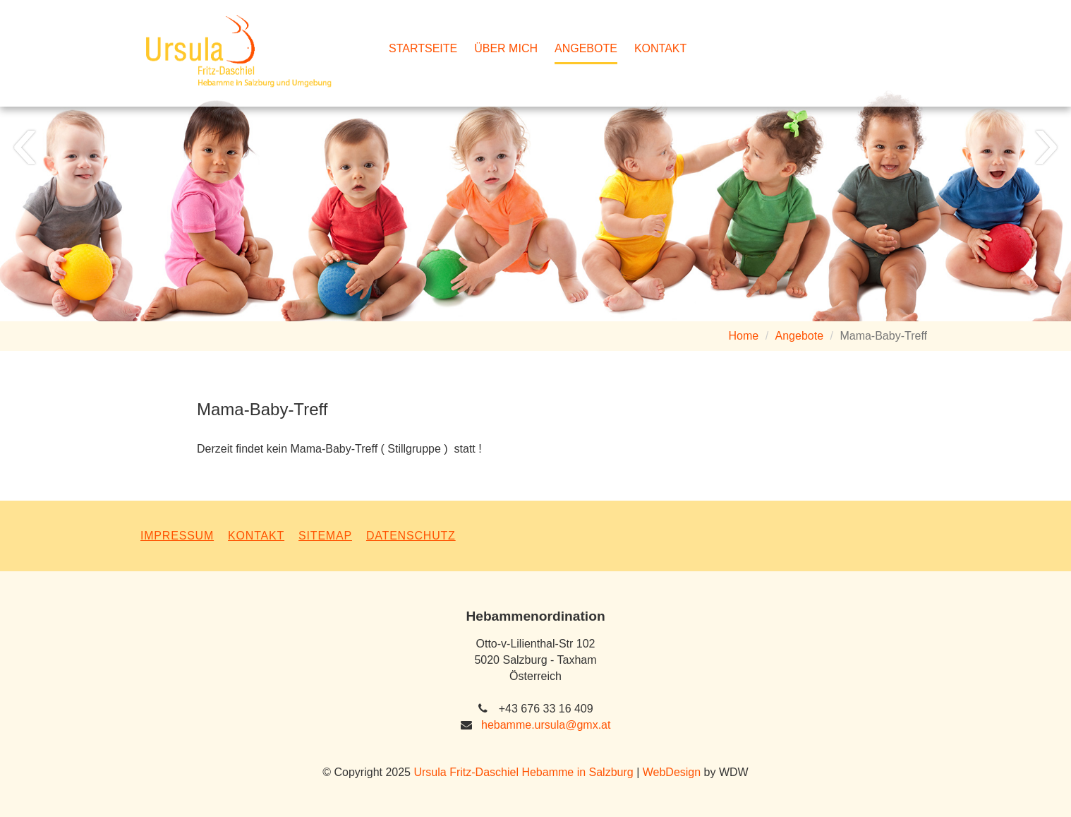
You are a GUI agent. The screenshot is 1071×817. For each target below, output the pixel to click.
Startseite (423, 48)
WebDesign (672, 772)
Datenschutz (411, 536)
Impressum (177, 536)
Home (744, 336)
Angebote (586, 48)
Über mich (506, 48)
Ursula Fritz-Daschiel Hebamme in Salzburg (523, 772)
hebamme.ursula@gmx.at (545, 725)
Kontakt (660, 48)
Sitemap (325, 536)
